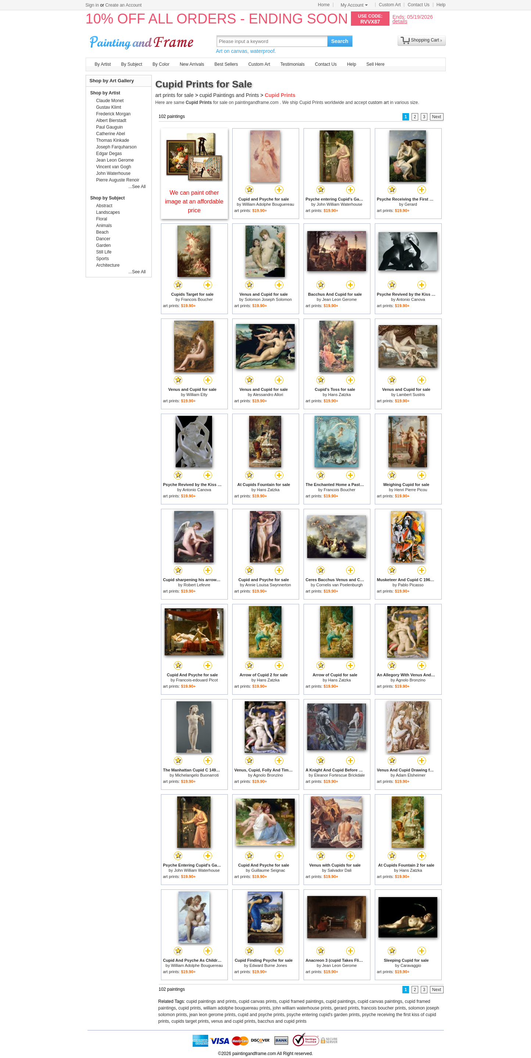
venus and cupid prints (233, 1021)
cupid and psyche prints (261, 1014)
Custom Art (390, 4)
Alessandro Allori (268, 394)
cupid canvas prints (258, 1001)
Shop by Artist (105, 93)
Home (324, 4)
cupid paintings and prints (211, 1001)
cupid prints (189, 1008)
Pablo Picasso (411, 585)
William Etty (196, 394)
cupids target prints (190, 1021)
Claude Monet (110, 100)
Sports (102, 258)
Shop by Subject (107, 198)
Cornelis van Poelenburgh (339, 585)
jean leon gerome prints (212, 1014)
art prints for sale (174, 95)
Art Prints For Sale (142, 41)
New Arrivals (192, 64)
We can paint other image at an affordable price (194, 201)
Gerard (411, 204)
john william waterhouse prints (302, 1008)
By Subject (131, 64)
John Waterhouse (113, 173)
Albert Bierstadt (111, 120)
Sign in (92, 5)
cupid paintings (340, 1001)
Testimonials (292, 64)
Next (436, 116)
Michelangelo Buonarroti (197, 775)
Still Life (104, 252)
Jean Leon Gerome (339, 299)
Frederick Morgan (113, 113)
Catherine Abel (110, 133)
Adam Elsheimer (411, 775)
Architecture (108, 265)
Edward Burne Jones (268, 965)
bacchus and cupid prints (282, 1021)
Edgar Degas (109, 153)
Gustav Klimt (108, 107)
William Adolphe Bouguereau (268, 204)
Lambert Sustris (411, 394)
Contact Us (418, 4)
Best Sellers (226, 64)
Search (339, 41)
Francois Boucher (197, 299)
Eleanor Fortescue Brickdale (339, 775)
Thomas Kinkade (112, 140)
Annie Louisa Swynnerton (268, 585)
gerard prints (346, 1008)
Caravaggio (411, 965)
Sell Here (375, 64)
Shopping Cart (425, 40)
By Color (161, 64)
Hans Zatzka (339, 394)
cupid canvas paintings (380, 1001)
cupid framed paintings (301, 1001)
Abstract (104, 205)
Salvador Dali (339, 870)
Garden (103, 245)
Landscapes (108, 212)
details (399, 21)
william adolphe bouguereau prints (236, 1008)
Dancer (103, 238)
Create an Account (123, 5)
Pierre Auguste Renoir (117, 180)
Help (441, 4)
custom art (378, 102)
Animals (104, 225)
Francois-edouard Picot (197, 680)
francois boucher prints (383, 1008)
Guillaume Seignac (268, 870)
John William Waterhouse (339, 204)
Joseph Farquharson (116, 147)
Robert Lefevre (196, 585)
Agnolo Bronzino (411, 680)
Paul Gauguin (109, 127)
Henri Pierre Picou (410, 489)
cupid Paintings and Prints (229, 95)
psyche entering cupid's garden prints (323, 1014)
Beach (102, 232)
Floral (101, 219)
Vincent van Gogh (113, 166)
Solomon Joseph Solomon (268, 299)
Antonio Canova (410, 299)
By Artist (103, 64)
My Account (354, 5)
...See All (137, 186)
